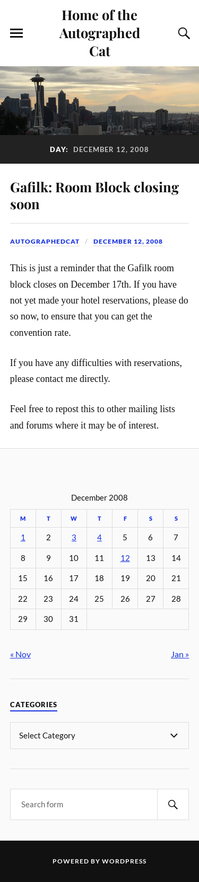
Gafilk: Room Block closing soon (94, 194)
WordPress (124, 861)
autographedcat (45, 241)
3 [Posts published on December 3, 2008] (74, 537)
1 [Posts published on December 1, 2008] (23, 537)
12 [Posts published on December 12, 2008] (125, 558)
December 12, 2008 (128, 241)
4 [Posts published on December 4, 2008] (99, 537)
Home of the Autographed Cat (99, 32)
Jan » (180, 654)
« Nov (20, 654)
